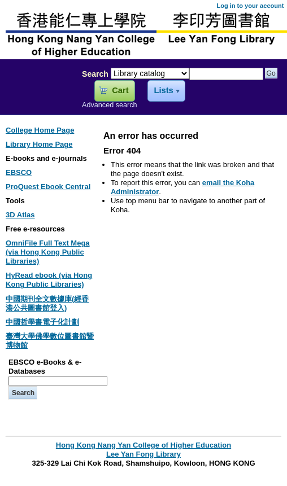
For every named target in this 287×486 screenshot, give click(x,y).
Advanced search (109, 105)
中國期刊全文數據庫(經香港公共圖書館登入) (47, 303)
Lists (163, 90)
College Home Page (40, 130)
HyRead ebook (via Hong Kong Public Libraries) (49, 279)
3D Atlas (20, 215)
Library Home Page (39, 144)
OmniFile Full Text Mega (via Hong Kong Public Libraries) (48, 252)
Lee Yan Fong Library (38, 98)
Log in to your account (250, 5)
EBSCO (19, 172)
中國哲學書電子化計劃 (42, 322)
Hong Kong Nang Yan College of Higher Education (143, 445)
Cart (120, 90)
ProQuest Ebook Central (48, 186)
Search (95, 73)
